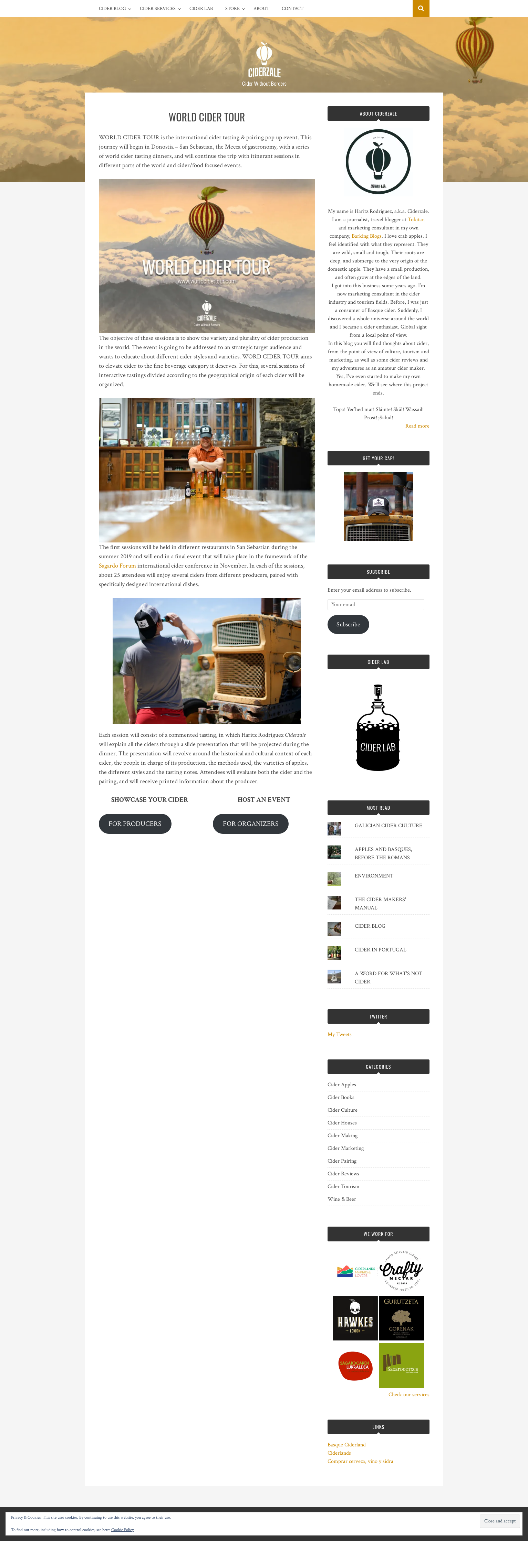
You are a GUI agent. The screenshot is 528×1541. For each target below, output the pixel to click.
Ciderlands (339, 1453)
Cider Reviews (343, 1173)
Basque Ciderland (347, 1444)
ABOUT (261, 9)
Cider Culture (343, 1110)
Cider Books (341, 1097)
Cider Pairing (342, 1161)
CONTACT (292, 9)
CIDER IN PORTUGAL (380, 949)
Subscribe (348, 624)
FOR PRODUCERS (135, 823)
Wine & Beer (342, 1199)
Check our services (409, 1394)
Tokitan (416, 219)
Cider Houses (342, 1123)
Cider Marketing (346, 1148)
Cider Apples (342, 1084)
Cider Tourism (344, 1186)
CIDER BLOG (112, 9)
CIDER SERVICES (158, 9)
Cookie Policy (122, 1529)
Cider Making (343, 1135)
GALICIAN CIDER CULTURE (388, 825)
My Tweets (340, 1034)
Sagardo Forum (117, 566)
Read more (417, 426)
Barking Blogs (367, 236)
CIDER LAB (201, 9)
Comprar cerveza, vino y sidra (360, 1461)
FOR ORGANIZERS (251, 823)
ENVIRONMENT (374, 876)
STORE (232, 9)
